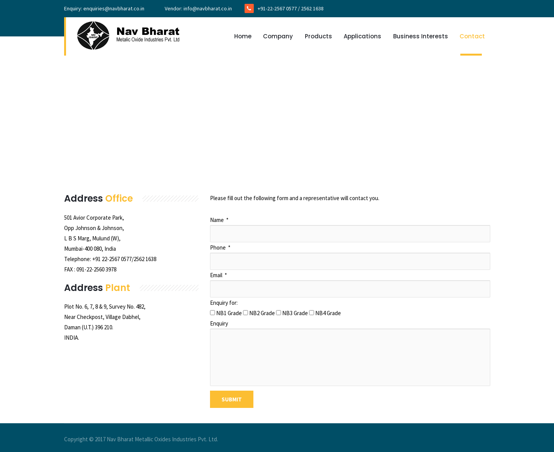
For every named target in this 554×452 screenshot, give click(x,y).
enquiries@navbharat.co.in (113, 8)
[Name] (350, 233)
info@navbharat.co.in (208, 8)
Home (242, 36)
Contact (472, 36)
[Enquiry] (350, 357)
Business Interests (420, 36)
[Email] (350, 288)
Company (278, 36)
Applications (362, 36)
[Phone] (350, 261)
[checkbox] (212, 312)
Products (318, 36)
